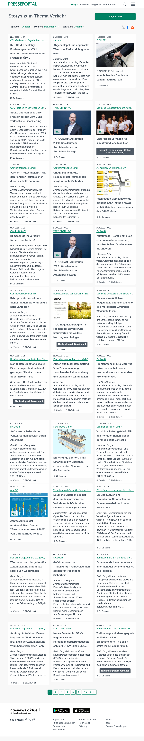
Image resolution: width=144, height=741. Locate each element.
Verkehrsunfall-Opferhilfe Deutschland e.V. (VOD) (78, 494)
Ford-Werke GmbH (63, 431)
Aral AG (14, 494)
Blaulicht (84, 4)
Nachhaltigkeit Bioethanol (72, 348)
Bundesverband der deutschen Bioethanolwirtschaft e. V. (82, 298)
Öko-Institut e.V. (18, 235)
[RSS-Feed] (132, 27)
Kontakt (109, 724)
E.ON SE (101, 41)
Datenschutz (59, 731)
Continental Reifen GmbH (23, 172)
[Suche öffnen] (124, 4)
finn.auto (58, 41)
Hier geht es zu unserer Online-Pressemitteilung (115, 151)
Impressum (58, 724)
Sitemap (83, 731)
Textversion (85, 727)
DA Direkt (101, 235)
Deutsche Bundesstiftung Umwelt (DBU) (117, 108)
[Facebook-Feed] (128, 27)
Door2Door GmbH (63, 633)
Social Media (59, 734)
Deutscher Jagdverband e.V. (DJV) (71, 363)
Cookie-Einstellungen (116, 731)
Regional (96, 4)
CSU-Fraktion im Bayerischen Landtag (30, 41)
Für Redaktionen (87, 724)
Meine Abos (109, 4)
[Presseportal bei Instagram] (33, 724)
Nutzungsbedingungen (64, 727)
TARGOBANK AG (62, 108)
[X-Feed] (123, 27)
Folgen (115, 17)
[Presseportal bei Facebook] (25, 724)
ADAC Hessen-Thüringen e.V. (112, 172)
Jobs (108, 727)
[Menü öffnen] (133, 4)
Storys (74, 4)
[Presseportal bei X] (29, 724)
